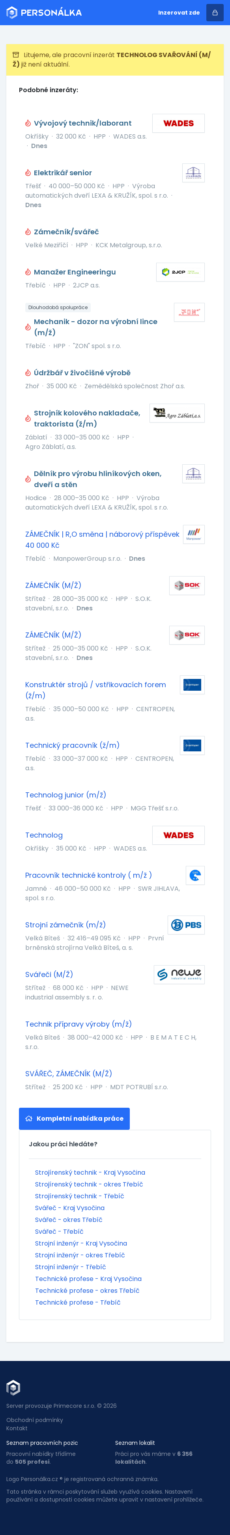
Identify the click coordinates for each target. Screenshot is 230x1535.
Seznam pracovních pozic (42, 1443)
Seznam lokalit (135, 1443)
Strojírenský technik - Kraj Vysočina (90, 1172)
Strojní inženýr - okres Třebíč (80, 1255)
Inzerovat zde (179, 13)
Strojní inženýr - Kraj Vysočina (81, 1243)
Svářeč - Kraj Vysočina (70, 1207)
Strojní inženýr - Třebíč (70, 1267)
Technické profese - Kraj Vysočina (88, 1278)
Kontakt (17, 1428)
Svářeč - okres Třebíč (69, 1219)
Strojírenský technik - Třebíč (79, 1196)
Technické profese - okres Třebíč (87, 1290)
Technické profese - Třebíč (78, 1302)
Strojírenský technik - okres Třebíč (89, 1184)
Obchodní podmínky (34, 1420)
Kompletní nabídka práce (74, 1118)
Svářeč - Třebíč (59, 1231)
